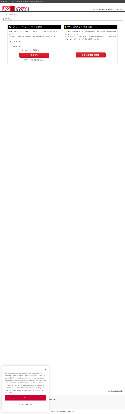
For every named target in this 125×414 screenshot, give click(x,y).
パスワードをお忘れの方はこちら (34, 60)
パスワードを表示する (30, 50)
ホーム (4, 14)
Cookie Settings (25, 404)
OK (25, 398)
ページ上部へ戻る (116, 391)
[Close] (45, 369)
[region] (25, 389)
